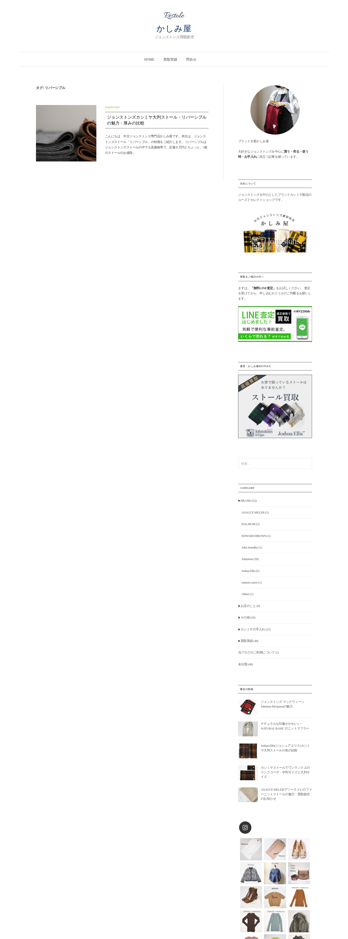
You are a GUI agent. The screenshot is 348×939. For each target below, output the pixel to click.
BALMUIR (248, 524)
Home (149, 59)
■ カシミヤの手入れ (251, 629)
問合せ (191, 59)
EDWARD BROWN (254, 536)
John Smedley (250, 547)
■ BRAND (244, 500)
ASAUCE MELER (253, 512)
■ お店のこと (247, 606)
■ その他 (244, 617)
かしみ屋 (174, 28)
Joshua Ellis (248, 571)
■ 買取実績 (245, 641)
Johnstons (112, 107)
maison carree (250, 582)
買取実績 (170, 59)
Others (245, 594)
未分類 (242, 664)
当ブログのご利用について (256, 652)
